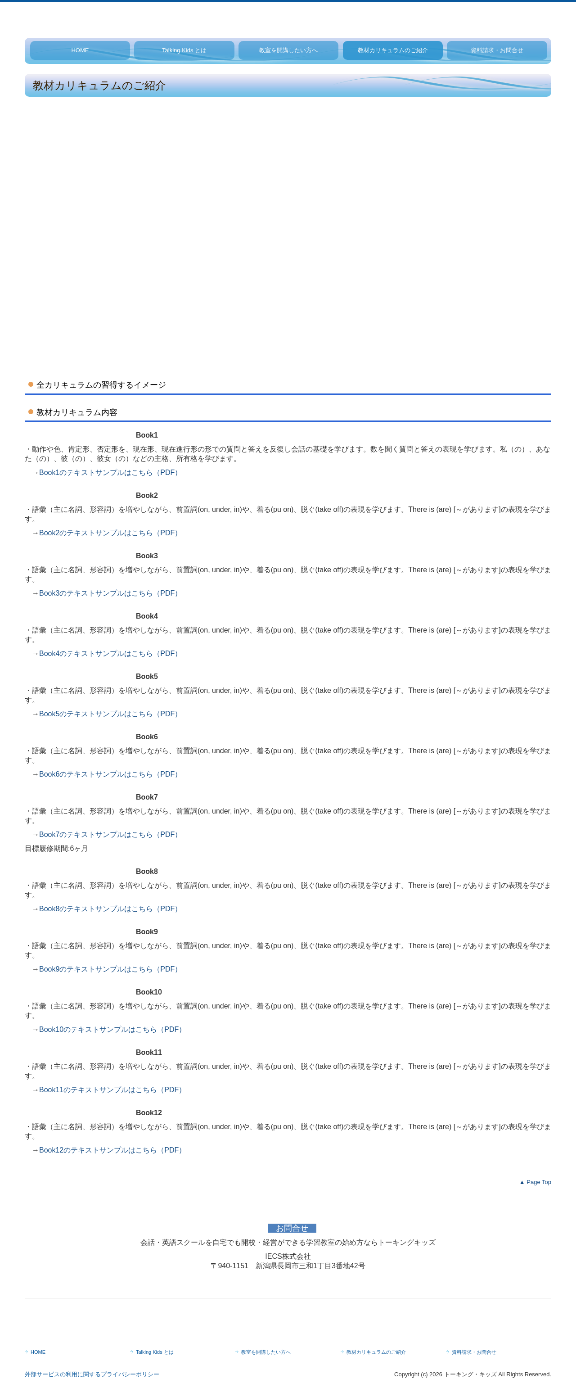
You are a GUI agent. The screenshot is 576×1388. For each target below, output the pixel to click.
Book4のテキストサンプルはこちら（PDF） (110, 653)
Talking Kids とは (184, 50)
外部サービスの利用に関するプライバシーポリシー (92, 1374)
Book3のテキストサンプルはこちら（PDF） (110, 593)
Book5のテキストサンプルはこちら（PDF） (110, 714)
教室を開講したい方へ (288, 50)
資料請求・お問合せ (497, 50)
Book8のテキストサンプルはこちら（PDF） (110, 909)
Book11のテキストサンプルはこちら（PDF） (112, 1090)
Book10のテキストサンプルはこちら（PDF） (112, 1029)
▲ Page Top (535, 1182)
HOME (80, 50)
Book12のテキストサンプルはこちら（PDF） (112, 1150)
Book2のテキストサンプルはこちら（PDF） (110, 533)
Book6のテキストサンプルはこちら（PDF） (110, 774)
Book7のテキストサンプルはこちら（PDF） (110, 834)
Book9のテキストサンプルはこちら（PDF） (110, 969)
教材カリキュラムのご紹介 (393, 50)
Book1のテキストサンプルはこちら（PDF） (110, 472)
